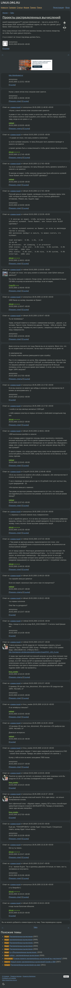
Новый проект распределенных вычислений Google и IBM (33, 962)
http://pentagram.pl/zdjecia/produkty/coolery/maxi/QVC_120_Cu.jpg (34, 652)
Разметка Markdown (29, 976)
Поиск (39, 8)
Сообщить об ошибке (9, 978)
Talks (12, 13)
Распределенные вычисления (21, 936)
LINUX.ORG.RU (10, 2)
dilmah (11, 152)
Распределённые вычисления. (21, 943)
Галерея (12, 8)
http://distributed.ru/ (16, 75)
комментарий (15, 107)
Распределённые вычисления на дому (25, 965)
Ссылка (6, 48)
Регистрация (58, 8)
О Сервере (5, 976)
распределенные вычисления (20, 940)
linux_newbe (13, 672)
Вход (67, 8)
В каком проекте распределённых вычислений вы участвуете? (37, 958)
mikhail (11, 123)
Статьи (20, 8)
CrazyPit (12, 285)
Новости (4, 8)
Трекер (33, 8)
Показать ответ (15, 101)
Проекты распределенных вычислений (31, 17)
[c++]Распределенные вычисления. (23, 952)
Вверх (66, 976)
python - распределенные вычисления (24, 955)
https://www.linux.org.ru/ (9, 980)
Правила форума (16, 976)
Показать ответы (15, 128)
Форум (26, 8)
